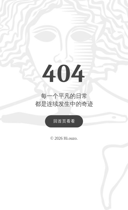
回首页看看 (64, 121)
